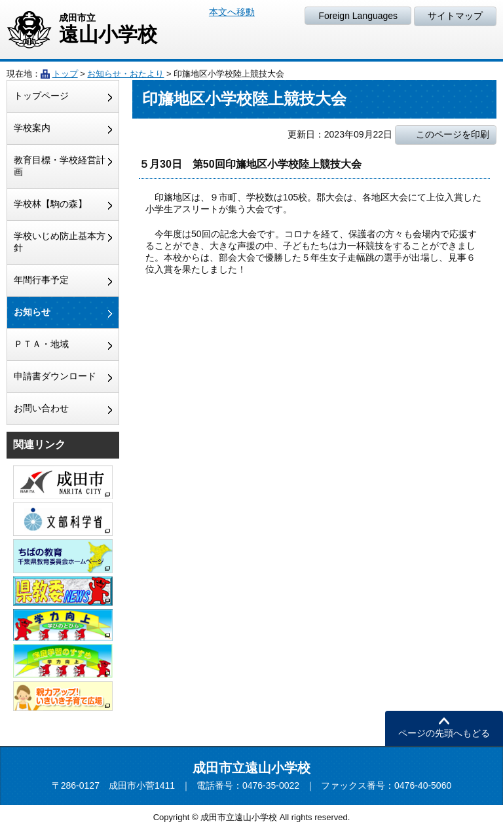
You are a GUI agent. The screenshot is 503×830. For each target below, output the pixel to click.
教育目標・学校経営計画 (59, 166)
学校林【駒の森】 (50, 203)
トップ (65, 74)
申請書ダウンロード (55, 376)
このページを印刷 (452, 134)
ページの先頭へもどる (444, 733)
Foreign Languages (358, 15)
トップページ (41, 95)
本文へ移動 (232, 12)
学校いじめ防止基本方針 (59, 242)
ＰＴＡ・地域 (41, 344)
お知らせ (32, 312)
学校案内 (32, 128)
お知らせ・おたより (125, 74)
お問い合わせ (41, 408)
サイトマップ (455, 15)
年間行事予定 (41, 279)
